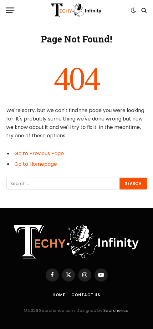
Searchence (116, 310)
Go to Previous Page (39, 153)
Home (59, 294)
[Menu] (10, 10)
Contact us (85, 294)
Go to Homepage (35, 164)
